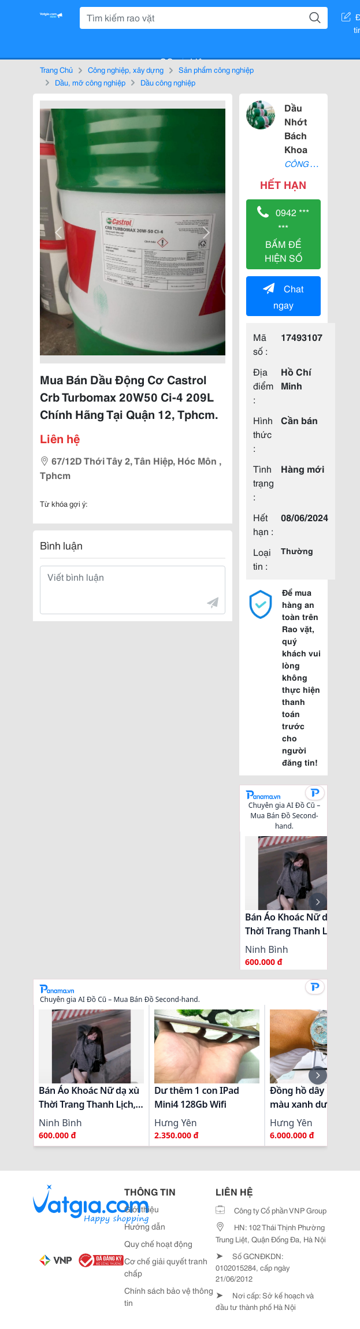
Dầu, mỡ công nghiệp (90, 82)
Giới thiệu (141, 1209)
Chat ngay (283, 296)
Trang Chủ (56, 69)
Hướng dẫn (144, 1226)
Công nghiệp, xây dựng (126, 69)
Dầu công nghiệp (167, 82)
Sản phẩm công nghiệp (216, 69)
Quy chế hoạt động (158, 1243)
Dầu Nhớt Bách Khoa (295, 128)
